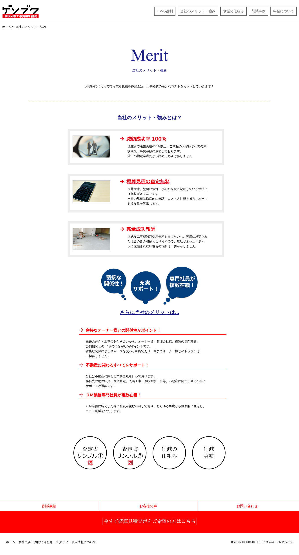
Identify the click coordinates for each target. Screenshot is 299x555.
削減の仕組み (233, 11)
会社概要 (24, 542)
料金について (283, 11)
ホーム (6, 27)
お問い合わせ (247, 506)
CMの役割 (165, 11)
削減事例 (259, 11)
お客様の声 (148, 506)
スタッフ (62, 542)
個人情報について (83, 542)
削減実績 (49, 506)
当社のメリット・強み (197, 11)
